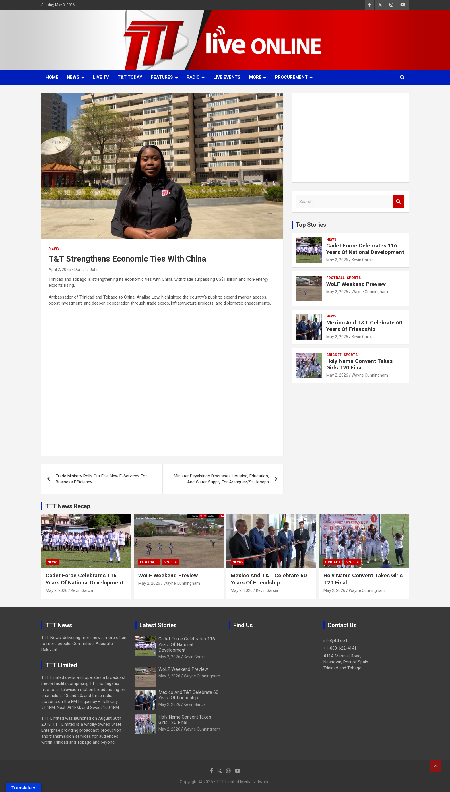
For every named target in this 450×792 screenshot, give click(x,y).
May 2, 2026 (337, 259)
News (73, 77)
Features (162, 77)
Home (52, 77)
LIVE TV (101, 77)
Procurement (291, 77)
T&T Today (130, 77)
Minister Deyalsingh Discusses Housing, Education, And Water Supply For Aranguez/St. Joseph (221, 479)
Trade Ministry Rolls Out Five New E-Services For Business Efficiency (101, 479)
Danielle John (86, 269)
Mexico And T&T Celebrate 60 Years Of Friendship (364, 325)
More (255, 77)
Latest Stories (158, 625)
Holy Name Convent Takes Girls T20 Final (359, 364)
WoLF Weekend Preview (356, 284)
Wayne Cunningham (370, 291)
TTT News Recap (67, 506)
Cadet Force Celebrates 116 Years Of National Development (365, 248)
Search (398, 201)
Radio (193, 77)
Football (335, 278)
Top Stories (311, 224)
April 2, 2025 (60, 269)
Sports (354, 278)
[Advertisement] (350, 138)
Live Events (226, 77)
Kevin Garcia (363, 259)
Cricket (334, 355)
